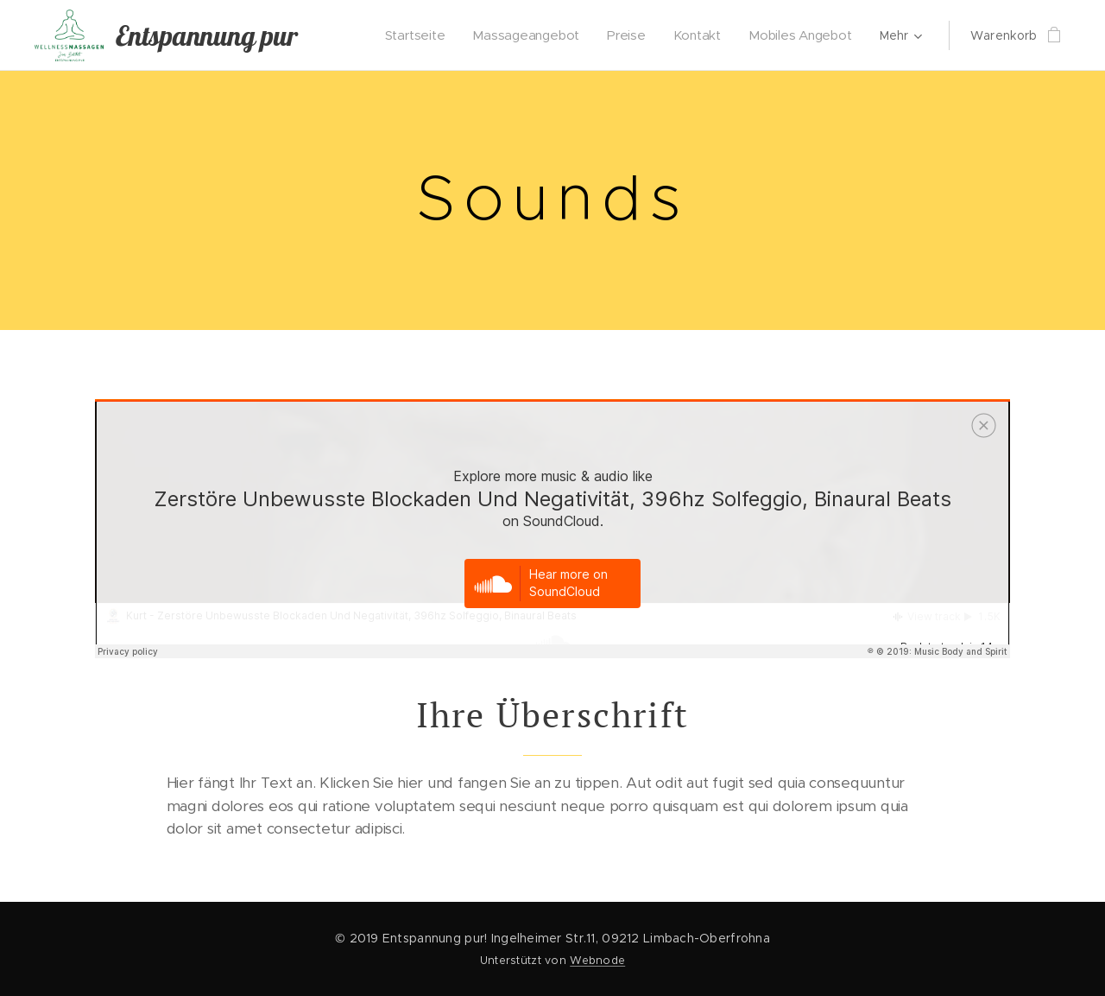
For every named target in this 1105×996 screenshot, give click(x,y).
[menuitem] (421, 35)
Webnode (597, 960)
